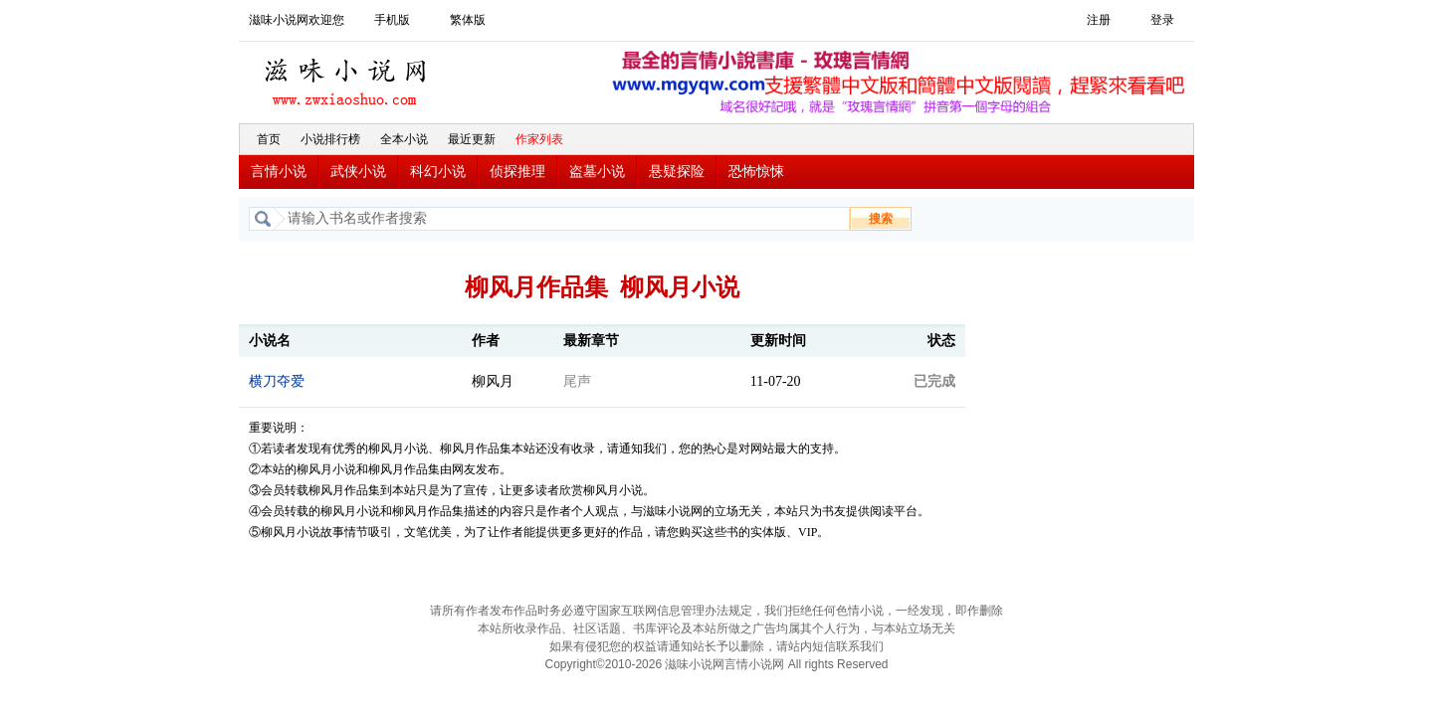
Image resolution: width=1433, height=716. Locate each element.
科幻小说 (438, 171)
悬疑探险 (677, 171)
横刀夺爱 (277, 381)
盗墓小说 (597, 171)
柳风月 (492, 381)
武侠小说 (358, 171)
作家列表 (539, 139)
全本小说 (404, 139)
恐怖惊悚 (756, 171)
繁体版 (468, 20)
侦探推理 (517, 171)
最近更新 (472, 139)
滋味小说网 (348, 76)
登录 (1162, 20)
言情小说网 (754, 664)
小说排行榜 (330, 139)
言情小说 (279, 171)
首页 (269, 139)
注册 (1099, 20)
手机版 (392, 20)
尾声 (577, 381)
